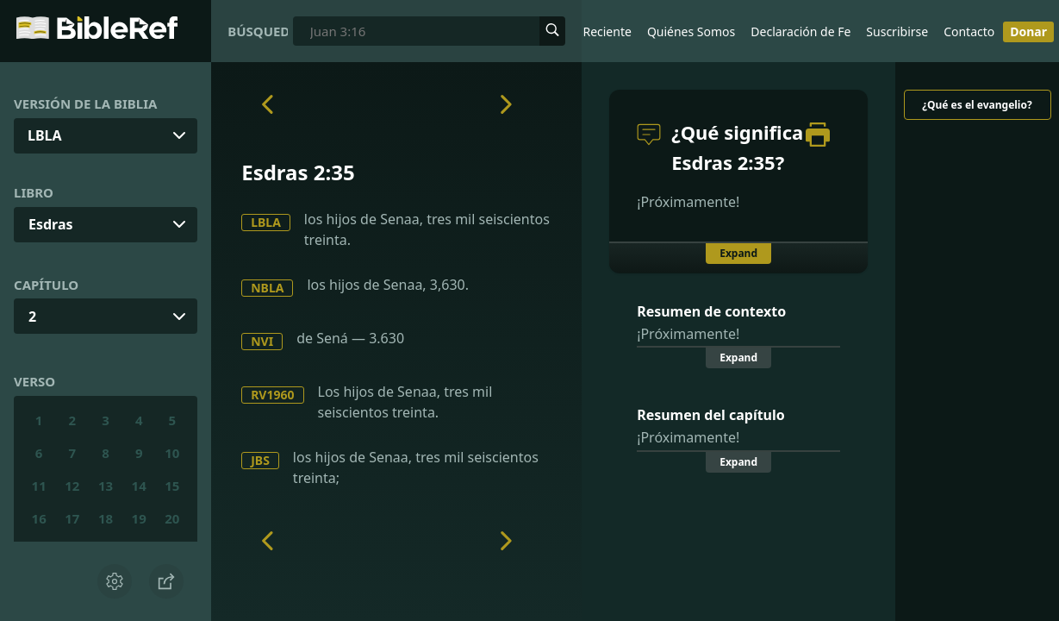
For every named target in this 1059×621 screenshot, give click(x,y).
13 (105, 485)
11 (39, 485)
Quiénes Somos (691, 31)
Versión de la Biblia (85, 103)
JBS (260, 460)
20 (172, 518)
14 (139, 485)
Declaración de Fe (800, 31)
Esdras (50, 224)
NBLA (267, 287)
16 (39, 518)
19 (139, 518)
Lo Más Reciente (585, 31)
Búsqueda (257, 31)
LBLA (266, 222)
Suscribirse (897, 31)
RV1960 (272, 394)
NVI (262, 341)
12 (72, 485)
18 (105, 518)
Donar (1028, 31)
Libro (33, 192)
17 (72, 518)
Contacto (969, 31)
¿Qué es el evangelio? (976, 104)
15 (172, 485)
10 (172, 452)
